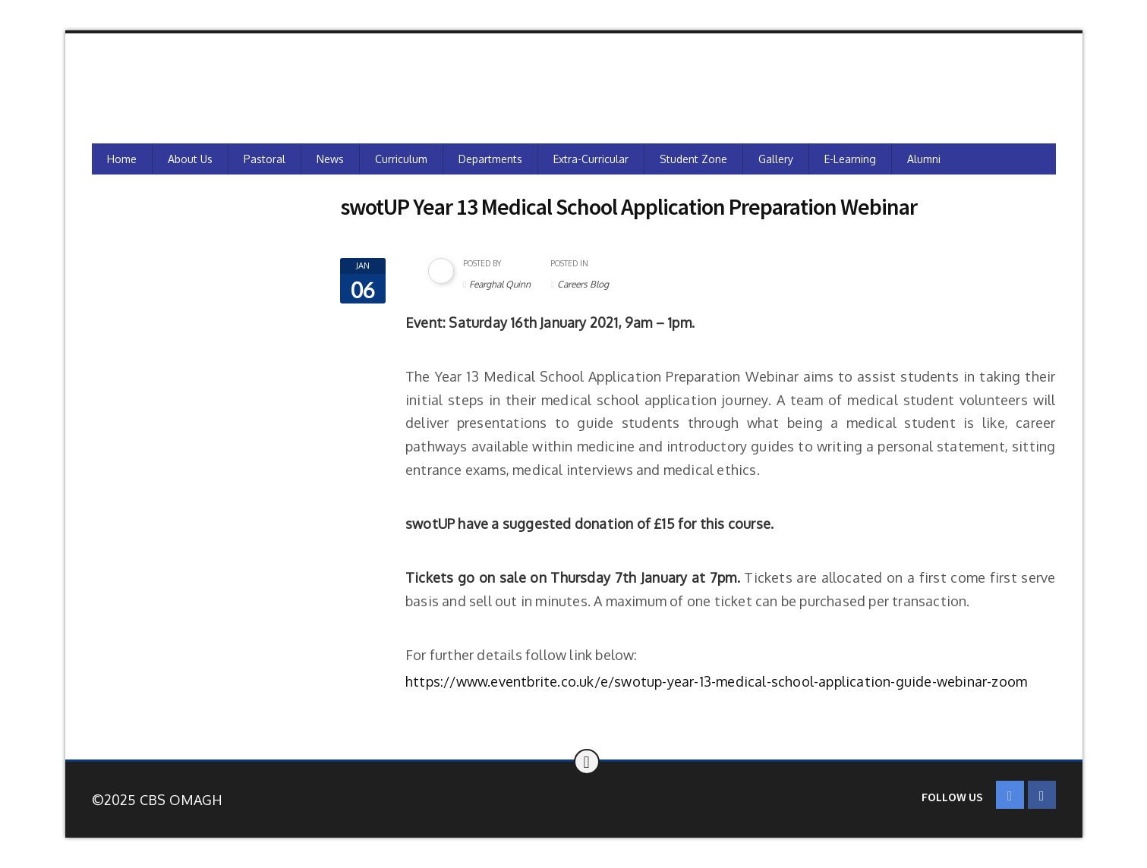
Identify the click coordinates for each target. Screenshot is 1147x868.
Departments (490, 159)
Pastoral (264, 159)
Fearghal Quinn (500, 284)
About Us (190, 159)
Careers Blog (583, 284)
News (330, 159)
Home (122, 159)
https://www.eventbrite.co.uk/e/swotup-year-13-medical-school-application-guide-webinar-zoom (716, 681)
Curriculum (401, 159)
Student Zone (693, 159)
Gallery (775, 159)
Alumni (924, 159)
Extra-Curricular (591, 159)
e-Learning (850, 159)
